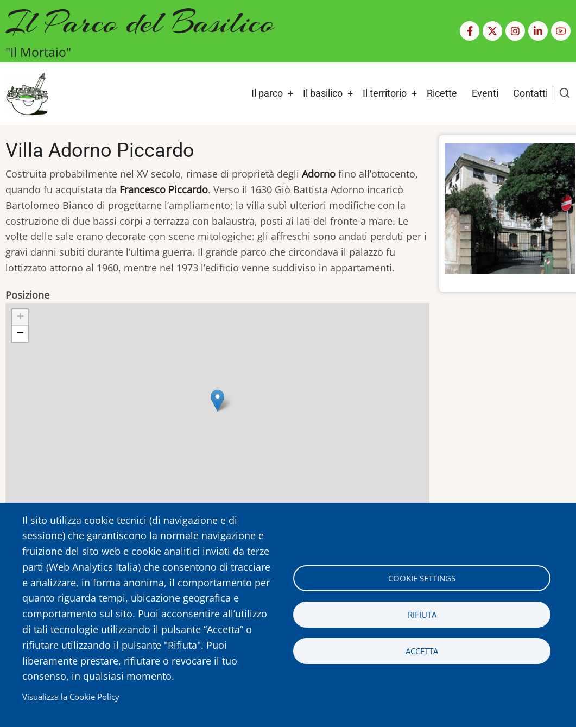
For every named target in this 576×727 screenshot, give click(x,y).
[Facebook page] (469, 31)
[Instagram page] (515, 31)
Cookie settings (421, 578)
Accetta (422, 651)
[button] (217, 400)
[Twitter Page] (492, 31)
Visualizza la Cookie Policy (70, 696)
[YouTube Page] (561, 31)
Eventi (485, 93)
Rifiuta (422, 614)
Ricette (442, 93)
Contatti (530, 93)
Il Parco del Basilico (139, 22)
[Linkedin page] (538, 31)
